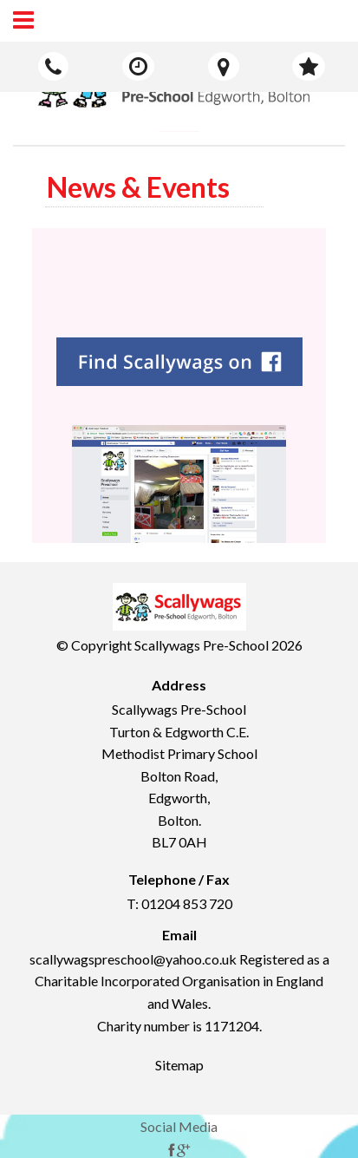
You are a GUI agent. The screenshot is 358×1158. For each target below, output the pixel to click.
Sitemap (179, 1065)
